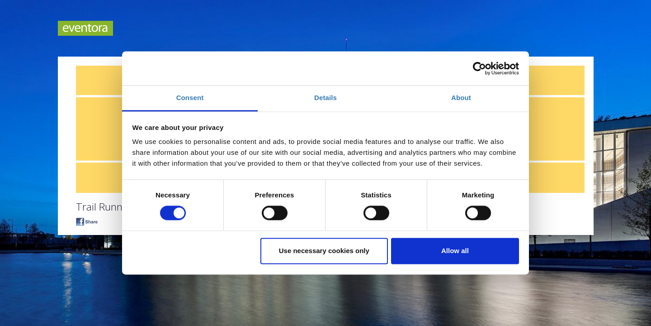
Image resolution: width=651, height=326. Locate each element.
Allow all (455, 250)
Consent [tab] (190, 97)
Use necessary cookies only (324, 250)
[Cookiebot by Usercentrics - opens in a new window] (479, 68)
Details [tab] (325, 97)
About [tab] (461, 97)
